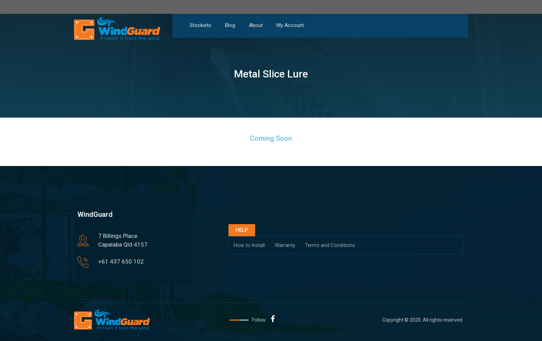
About (256, 25)
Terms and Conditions (331, 245)
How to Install (249, 245)
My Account (290, 25)
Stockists (200, 25)
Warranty (285, 245)
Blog (230, 25)
